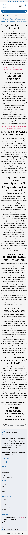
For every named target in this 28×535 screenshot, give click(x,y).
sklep (4, 467)
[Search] (25, 11)
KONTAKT (10, 521)
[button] (20, 6)
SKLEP (22, 517)
